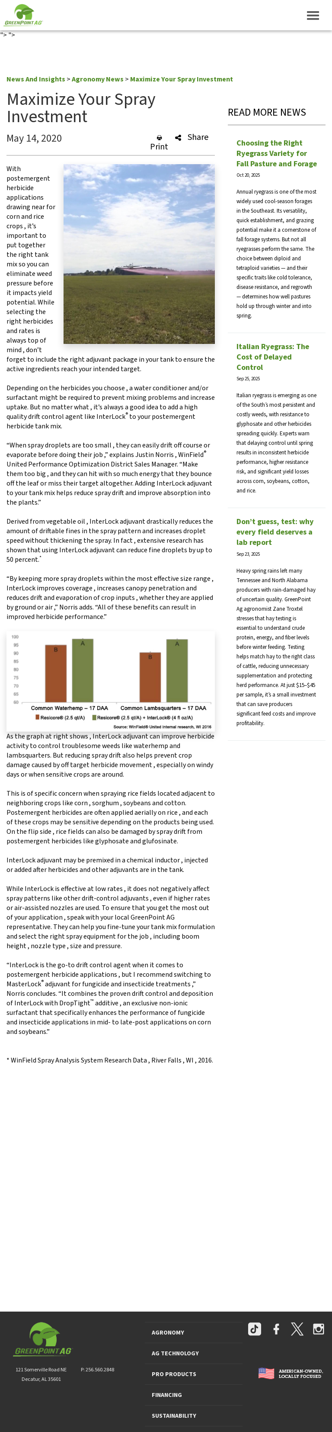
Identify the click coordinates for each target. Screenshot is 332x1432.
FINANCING (167, 1395)
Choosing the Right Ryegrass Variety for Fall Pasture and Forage (276, 153)
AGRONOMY (168, 1332)
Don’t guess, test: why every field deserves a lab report (275, 532)
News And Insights (35, 79)
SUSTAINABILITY (174, 1416)
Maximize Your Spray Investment (181, 79)
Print (159, 143)
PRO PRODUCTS (174, 1374)
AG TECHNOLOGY (175, 1353)
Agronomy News (98, 79)
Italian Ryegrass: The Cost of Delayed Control (272, 357)
